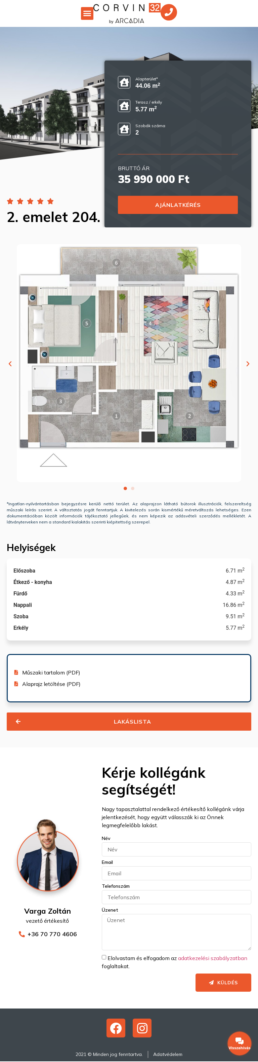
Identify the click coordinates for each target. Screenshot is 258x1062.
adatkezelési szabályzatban (212, 957)
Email (107, 862)
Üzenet (110, 910)
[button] (87, 13)
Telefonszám (116, 886)
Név (106, 838)
